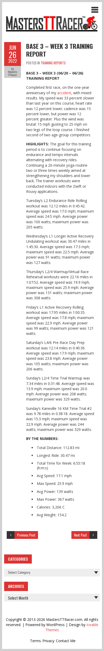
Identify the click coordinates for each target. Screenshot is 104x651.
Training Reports (53, 62)
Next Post (80, 535)
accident (64, 92)
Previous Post (26, 535)
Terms (35, 640)
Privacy (48, 640)
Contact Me (66, 640)
